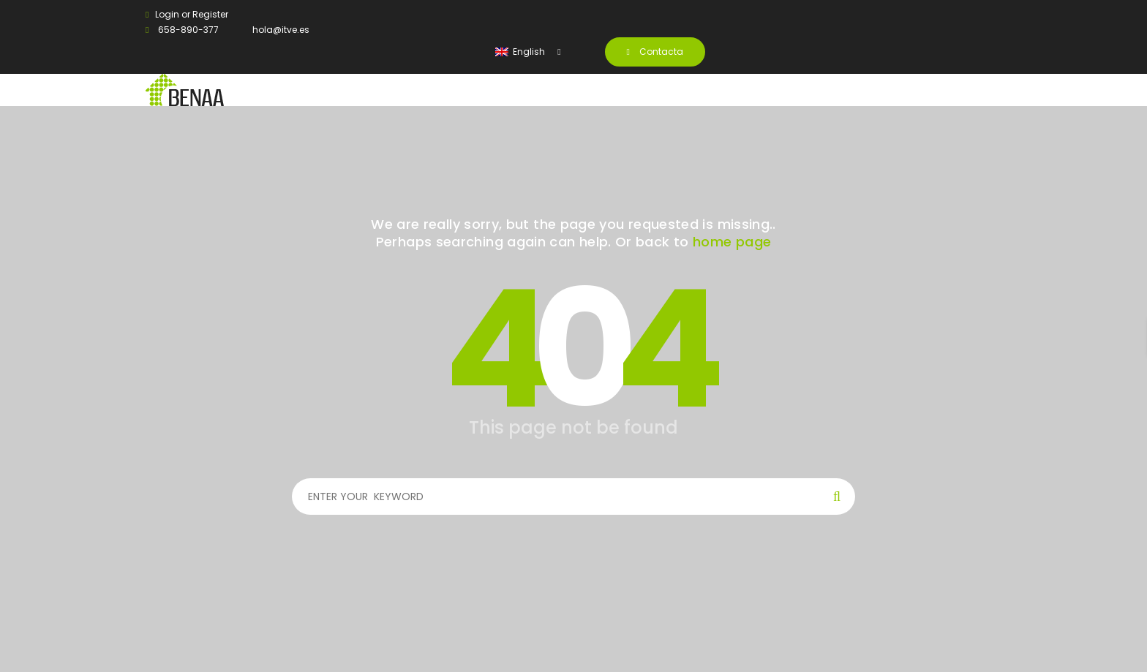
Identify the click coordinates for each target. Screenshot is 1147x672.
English (521, 51)
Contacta (655, 51)
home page (732, 242)
